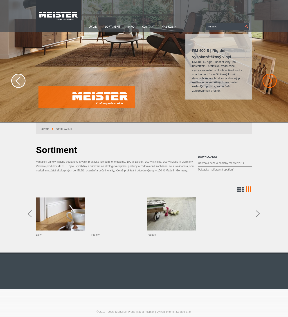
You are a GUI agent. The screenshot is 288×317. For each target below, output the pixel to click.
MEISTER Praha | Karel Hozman (135, 311)
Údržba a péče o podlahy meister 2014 (221, 163)
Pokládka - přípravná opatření (216, 169)
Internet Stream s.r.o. (178, 311)
